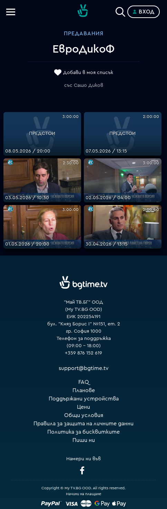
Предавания (84, 33)
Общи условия (83, 415)
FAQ (83, 382)
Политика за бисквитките (83, 432)
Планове (83, 390)
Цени (83, 407)
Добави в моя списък (88, 72)
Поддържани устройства (84, 398)
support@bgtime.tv (84, 368)
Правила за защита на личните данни (83, 423)
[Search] (120, 10)
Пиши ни (83, 440)
